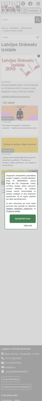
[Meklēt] (20, 19)
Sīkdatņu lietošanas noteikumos (19, 209)
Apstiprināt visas (22, 219)
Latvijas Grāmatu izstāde (13, 31)
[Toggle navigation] (38, 3)
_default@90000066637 (16, 371)
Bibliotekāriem (26, 28)
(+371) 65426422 (13, 358)
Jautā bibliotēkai (10, 379)
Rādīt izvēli (28, 225)
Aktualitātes (14, 28)
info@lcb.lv (10, 367)
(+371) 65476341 (13, 363)
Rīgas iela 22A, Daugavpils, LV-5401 (22, 354)
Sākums (4, 28)
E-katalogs (30, 10)
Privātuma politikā (13, 211)
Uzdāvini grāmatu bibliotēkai (16, 387)
